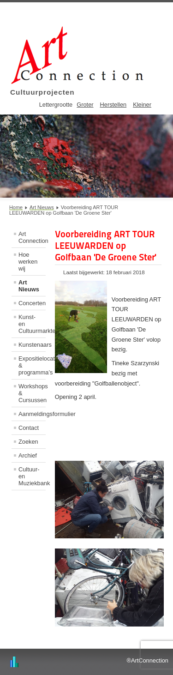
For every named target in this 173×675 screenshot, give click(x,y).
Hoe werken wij (27, 261)
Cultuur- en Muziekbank (32, 476)
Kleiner (142, 104)
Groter (85, 104)
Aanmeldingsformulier (32, 413)
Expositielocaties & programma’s (32, 365)
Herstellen (113, 104)
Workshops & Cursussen (32, 393)
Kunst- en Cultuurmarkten (32, 323)
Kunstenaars (32, 344)
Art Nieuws (28, 286)
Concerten (32, 303)
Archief (27, 455)
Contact (28, 427)
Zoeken (28, 441)
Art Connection (32, 237)
